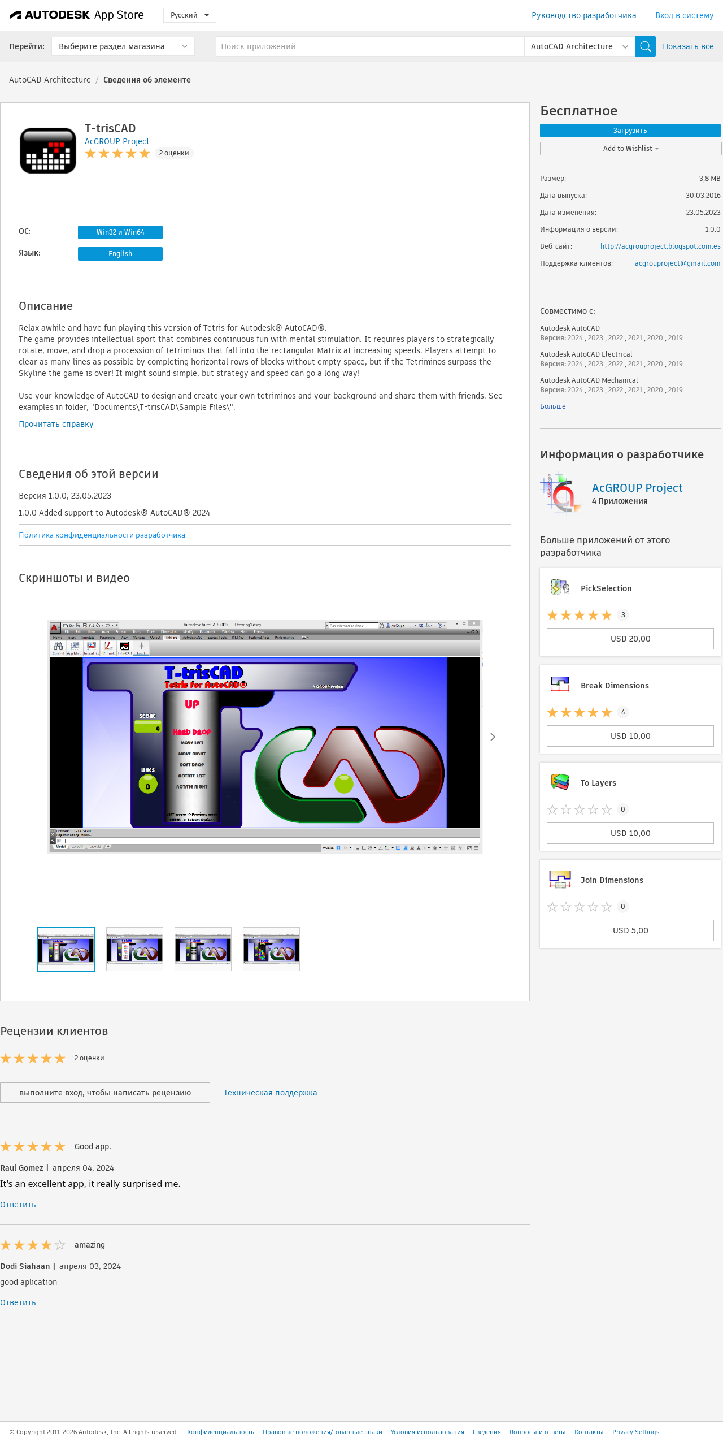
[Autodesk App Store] (77, 15)
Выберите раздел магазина (112, 46)
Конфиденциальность (220, 1431)
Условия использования (427, 1431)
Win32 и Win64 (121, 232)
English (120, 253)
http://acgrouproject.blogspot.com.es (660, 246)
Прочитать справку (56, 424)
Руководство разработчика (584, 15)
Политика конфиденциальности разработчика (102, 535)
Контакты (589, 1431)
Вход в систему (684, 15)
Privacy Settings (636, 1431)
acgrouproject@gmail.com (678, 263)
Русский (190, 15)
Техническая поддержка (270, 1092)
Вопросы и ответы (537, 1431)
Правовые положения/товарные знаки (322, 1431)
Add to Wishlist (631, 148)
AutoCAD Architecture (50, 79)
